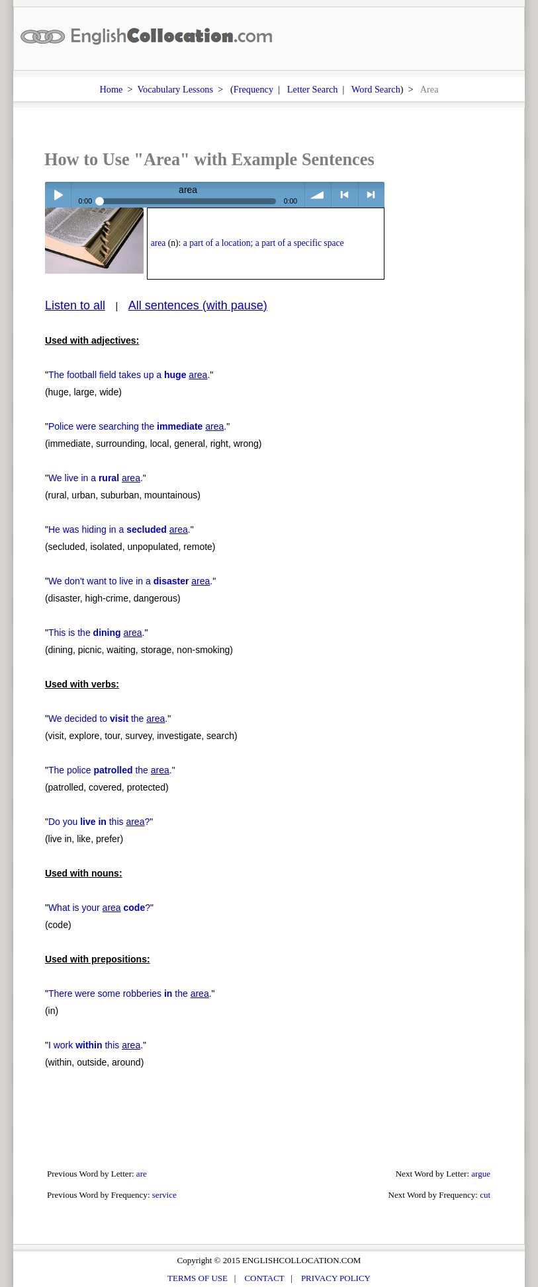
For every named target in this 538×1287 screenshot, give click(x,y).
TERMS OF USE (197, 1278)
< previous (344, 195)
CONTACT (264, 1278)
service (164, 1195)
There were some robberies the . (130, 993)
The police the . (110, 770)
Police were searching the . (137, 426)
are (141, 1174)
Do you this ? (99, 821)
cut (485, 1195)
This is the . (96, 632)
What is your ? (99, 907)
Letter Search (312, 89)
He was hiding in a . (119, 529)
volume (318, 195)
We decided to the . (107, 718)
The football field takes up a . (129, 375)
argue (480, 1174)
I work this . (95, 1045)
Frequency (253, 89)
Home (110, 89)
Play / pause (58, 195)
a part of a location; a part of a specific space (263, 243)
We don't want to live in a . (130, 581)
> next (371, 195)
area (158, 243)
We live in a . (95, 478)
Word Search (375, 89)
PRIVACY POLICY (336, 1278)
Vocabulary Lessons (176, 89)
